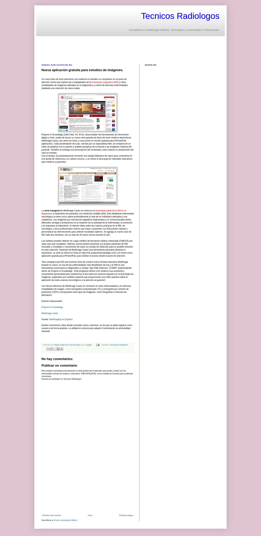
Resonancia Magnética (119, 345)
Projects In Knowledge (52, 307)
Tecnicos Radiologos (180, 16)
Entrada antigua (126, 515)
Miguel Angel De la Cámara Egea (67, 345)
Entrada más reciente (51, 515)
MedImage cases (49, 313)
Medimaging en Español (60, 319)
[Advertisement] (106, 50)
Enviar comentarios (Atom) (65, 520)
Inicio (90, 515)
